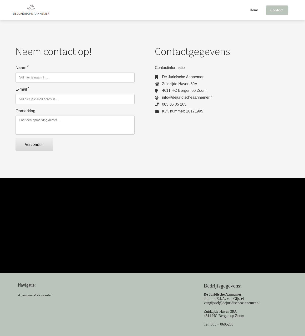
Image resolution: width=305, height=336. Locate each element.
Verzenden (34, 144)
